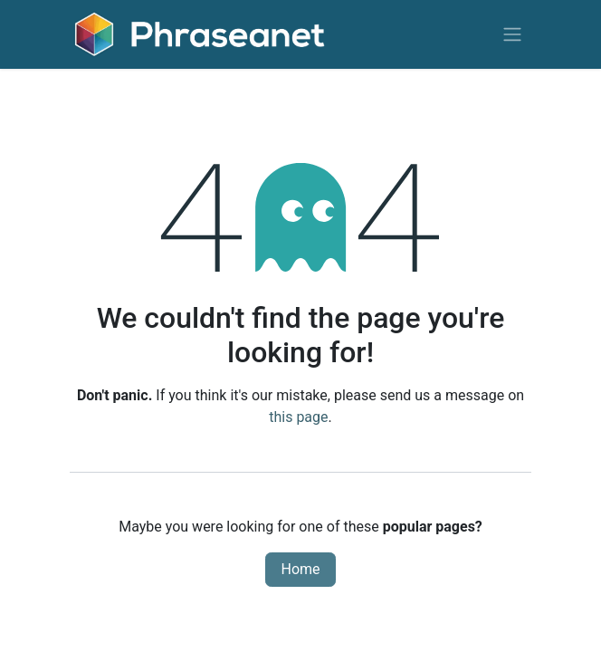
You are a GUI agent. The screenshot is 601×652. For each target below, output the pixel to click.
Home (300, 569)
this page (298, 417)
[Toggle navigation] (512, 34)
